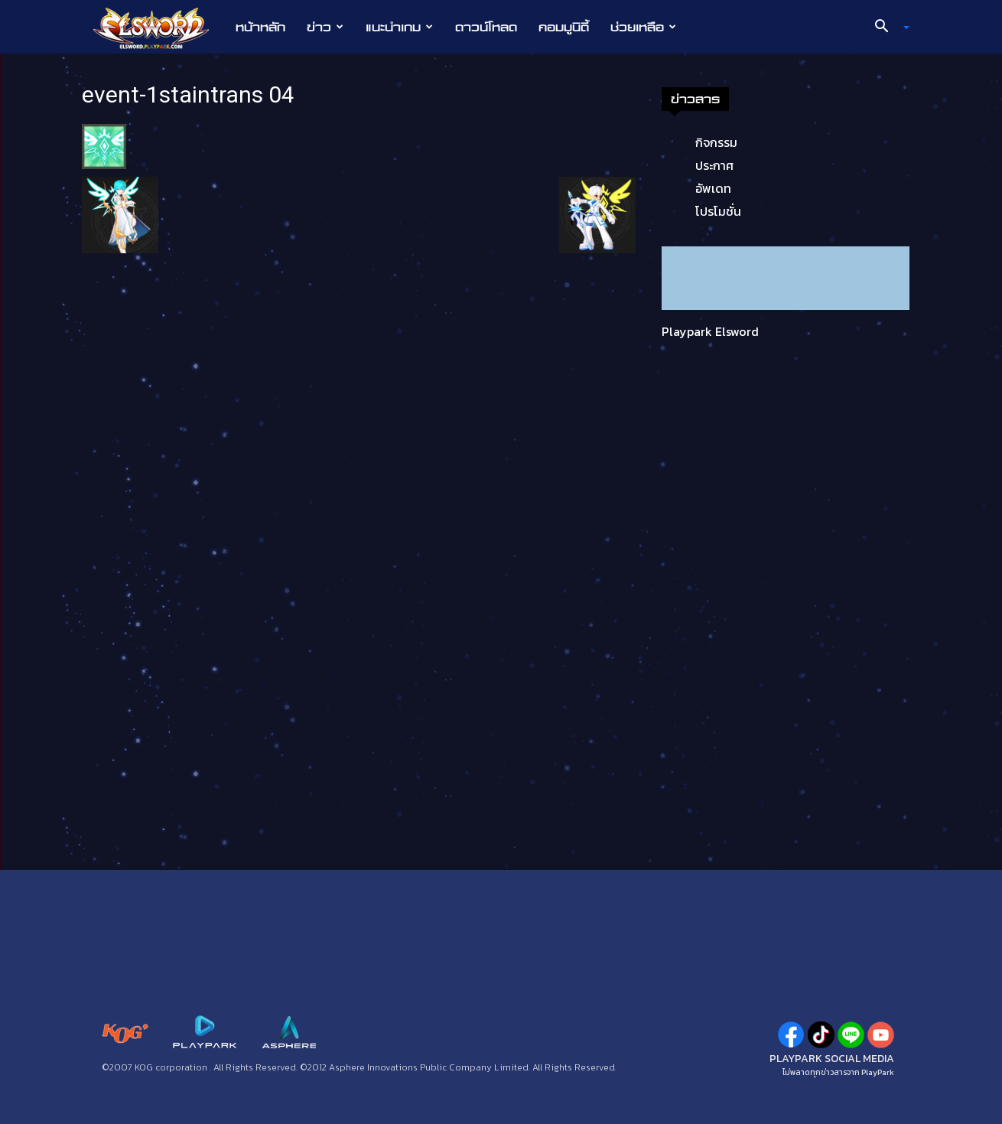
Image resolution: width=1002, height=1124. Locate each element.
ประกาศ (714, 165)
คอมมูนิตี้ (563, 27)
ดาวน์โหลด (486, 27)
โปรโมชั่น (718, 211)
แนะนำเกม (399, 27)
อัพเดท (713, 188)
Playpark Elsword (710, 331)
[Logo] (159, 27)
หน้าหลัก (260, 27)
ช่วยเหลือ (643, 27)
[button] (886, 27)
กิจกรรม (716, 142)
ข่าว (325, 27)
